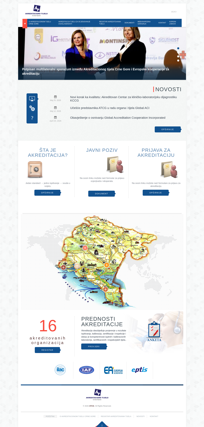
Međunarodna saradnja (144, 23)
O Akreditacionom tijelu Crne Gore (40, 23)
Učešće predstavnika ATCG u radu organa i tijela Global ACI (109, 108)
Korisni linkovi (172, 23)
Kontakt (162, 23)
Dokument (101, 194)
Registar (47, 350)
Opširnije (167, 129)
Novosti (140, 416)
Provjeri (94, 346)
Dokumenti (129, 23)
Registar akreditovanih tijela (110, 23)
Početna (50, 416)
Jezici (172, 11)
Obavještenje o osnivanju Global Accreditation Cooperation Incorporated (117, 117)
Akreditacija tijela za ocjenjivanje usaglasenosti (74, 23)
